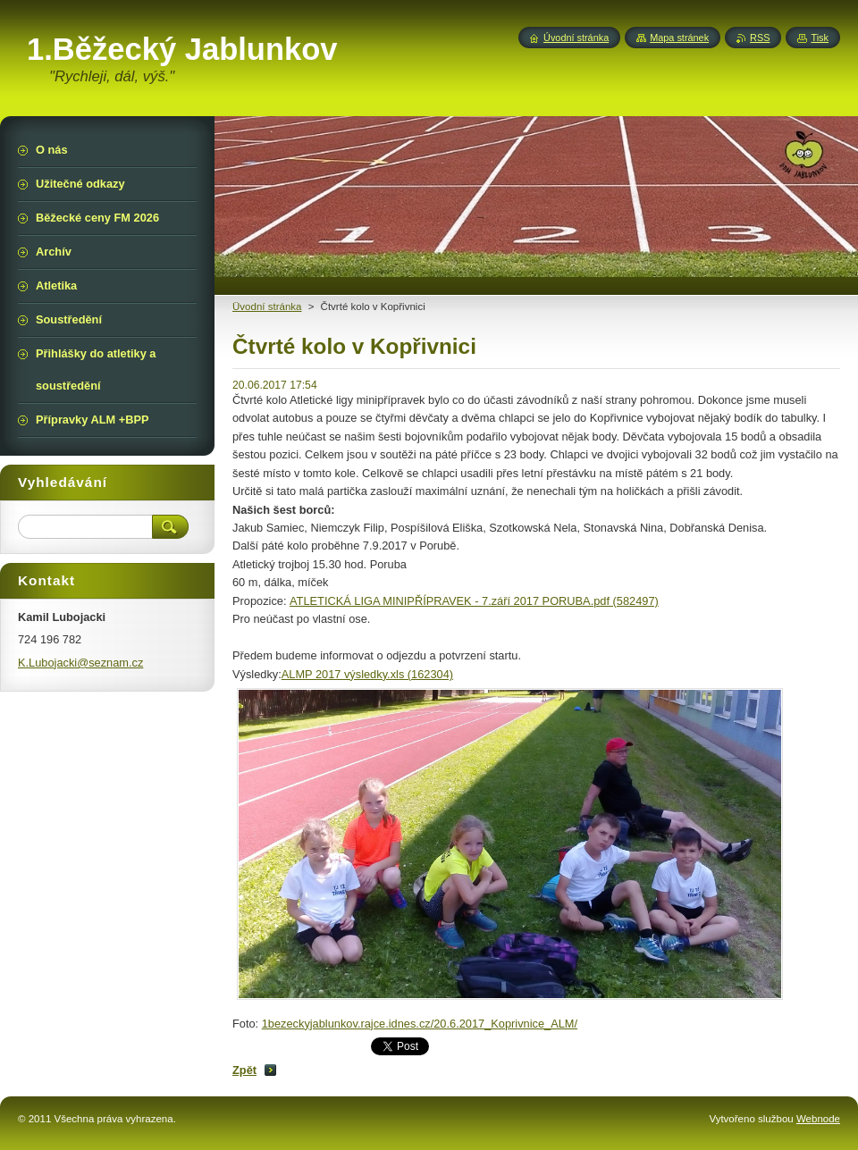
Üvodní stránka (266, 306)
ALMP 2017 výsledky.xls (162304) (367, 674)
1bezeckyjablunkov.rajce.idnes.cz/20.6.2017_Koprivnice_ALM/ (419, 1023)
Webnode (818, 1118)
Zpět (244, 1070)
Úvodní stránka (576, 37)
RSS (760, 37)
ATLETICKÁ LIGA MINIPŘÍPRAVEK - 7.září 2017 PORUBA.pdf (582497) (474, 601)
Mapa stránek (679, 37)
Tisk (820, 37)
